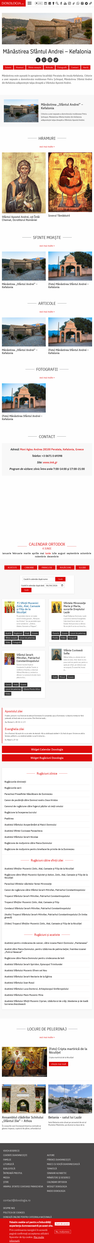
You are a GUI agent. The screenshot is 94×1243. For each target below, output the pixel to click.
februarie (17, 553)
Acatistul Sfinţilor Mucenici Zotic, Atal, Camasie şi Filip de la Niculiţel (39, 868)
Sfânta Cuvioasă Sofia (73, 652)
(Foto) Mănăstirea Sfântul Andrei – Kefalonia (68, 285)
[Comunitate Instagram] (82, 3)
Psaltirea (8, 818)
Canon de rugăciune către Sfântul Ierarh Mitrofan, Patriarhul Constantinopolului (44, 889)
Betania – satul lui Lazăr (65, 1117)
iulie (54, 553)
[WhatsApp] (78, 3)
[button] (30, 2)
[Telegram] (86, 3)
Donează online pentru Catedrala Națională (27, 1217)
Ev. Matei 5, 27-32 (11, 740)
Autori (50, 1155)
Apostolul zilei (13, 711)
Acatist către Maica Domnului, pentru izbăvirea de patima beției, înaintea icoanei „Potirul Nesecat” (45, 951)
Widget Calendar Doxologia (47, 749)
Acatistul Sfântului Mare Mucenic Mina (23, 994)
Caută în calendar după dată (32, 585)
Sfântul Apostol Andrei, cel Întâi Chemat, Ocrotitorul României (21, 218)
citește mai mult (58, 1063)
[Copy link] (55, 59)
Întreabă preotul (12, 1173)
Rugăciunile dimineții (15, 781)
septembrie (73, 553)
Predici (55, 637)
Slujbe (82, 567)
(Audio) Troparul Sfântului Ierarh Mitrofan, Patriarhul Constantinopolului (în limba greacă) (45, 916)
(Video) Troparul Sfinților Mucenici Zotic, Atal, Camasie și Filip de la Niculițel (43, 923)
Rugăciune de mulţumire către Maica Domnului (28, 843)
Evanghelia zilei (14, 728)
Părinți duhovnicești (59, 1159)
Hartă (85, 67)
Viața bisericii (11, 1150)
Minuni (62, 677)
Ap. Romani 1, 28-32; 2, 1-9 (15, 722)
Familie (7, 1159)
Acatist (8, 633)
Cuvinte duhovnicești (15, 1155)
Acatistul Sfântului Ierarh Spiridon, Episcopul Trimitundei (33, 964)
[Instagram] (69, 3)
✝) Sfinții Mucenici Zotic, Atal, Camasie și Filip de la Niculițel (28, 607)
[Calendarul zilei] (49, 3)
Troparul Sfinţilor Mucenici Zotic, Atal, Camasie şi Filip (31, 902)
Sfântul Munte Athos (31, 689)
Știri (6, 1182)
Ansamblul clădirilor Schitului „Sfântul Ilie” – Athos (22, 1119)
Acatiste (12, 567)
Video (8, 642)
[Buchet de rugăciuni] (53, 3)
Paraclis (56, 633)
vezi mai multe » (47, 146)
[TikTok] (74, 3)
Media (6, 1177)
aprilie (35, 553)
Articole (49, 67)
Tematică (52, 1168)
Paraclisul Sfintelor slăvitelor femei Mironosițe (28, 883)
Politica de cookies (14, 1212)
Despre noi (9, 1208)
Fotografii (62, 67)
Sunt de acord (62, 1223)
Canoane (29, 567)
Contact (74, 67)
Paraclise (47, 567)
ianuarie (6, 553)
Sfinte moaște (34, 67)
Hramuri (20, 67)
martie (27, 553)
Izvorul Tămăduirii (59, 215)
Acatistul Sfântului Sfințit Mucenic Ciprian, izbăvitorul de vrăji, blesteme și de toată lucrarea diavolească (46, 1003)
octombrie (85, 553)
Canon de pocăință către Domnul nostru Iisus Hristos (31, 800)
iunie (48, 553)
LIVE (40, 3)
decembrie (53, 556)
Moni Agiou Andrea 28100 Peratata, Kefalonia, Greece (52, 449)
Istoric (8, 67)
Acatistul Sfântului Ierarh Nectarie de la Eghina (28, 976)
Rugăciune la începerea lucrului (20, 812)
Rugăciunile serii (12, 787)
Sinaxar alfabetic (57, 1173)
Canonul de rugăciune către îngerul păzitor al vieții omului (33, 806)
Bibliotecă (9, 1168)
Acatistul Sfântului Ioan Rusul (19, 982)
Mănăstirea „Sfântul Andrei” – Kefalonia (62, 106)
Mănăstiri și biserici (58, 1177)
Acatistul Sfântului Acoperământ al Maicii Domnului (30, 824)
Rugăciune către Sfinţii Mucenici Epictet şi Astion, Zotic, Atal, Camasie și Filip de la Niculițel (46, 876)
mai (42, 553)
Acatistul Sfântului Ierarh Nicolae (21, 836)
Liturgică (8, 1164)
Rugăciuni (65, 567)
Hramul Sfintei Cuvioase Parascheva (23, 1186)
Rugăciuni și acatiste (47, 934)
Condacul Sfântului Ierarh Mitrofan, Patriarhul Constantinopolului (37, 908)
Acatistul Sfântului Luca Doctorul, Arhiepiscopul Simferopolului (36, 988)
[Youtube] (65, 3)
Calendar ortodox (47, 546)
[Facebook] (61, 3)
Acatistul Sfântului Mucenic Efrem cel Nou (25, 970)
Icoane (35, 633)
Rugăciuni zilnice (47, 773)
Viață (27, 633)
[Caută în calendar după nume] (38, 579)
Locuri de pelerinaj (27, 637)
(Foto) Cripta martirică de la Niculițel (68, 1050)
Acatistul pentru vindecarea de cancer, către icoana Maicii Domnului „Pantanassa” (46, 942)
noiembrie (40, 556)
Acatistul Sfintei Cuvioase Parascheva (23, 830)
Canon (8, 684)
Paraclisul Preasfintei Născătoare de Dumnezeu (28, 793)
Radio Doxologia (56, 1191)
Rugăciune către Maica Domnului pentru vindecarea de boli (34, 958)
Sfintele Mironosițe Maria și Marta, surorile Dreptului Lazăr (75, 607)
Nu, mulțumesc (63, 1231)
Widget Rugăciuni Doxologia (47, 758)
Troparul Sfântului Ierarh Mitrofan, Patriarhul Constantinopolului (37, 896)
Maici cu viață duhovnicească (63, 1164)
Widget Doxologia (57, 1186)
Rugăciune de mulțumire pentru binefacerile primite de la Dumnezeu (39, 849)
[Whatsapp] (44, 59)
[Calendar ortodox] (45, 3)
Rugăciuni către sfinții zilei (47, 860)
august (61, 553)
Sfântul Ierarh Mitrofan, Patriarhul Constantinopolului (28, 657)
